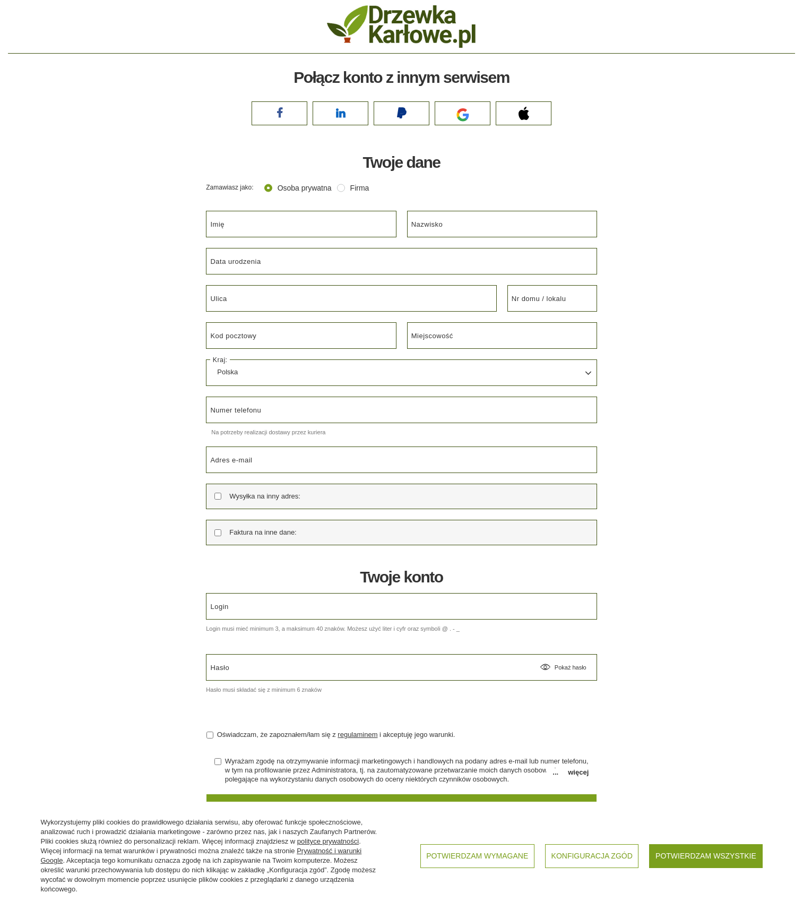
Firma (359, 188)
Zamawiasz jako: (229, 187)
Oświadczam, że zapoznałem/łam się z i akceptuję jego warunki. (330, 735)
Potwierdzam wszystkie (705, 856)
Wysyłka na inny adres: (264, 496)
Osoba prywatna (305, 188)
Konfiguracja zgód (592, 856)
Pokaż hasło (563, 667)
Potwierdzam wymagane (477, 856)
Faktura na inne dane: (262, 532)
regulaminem (357, 735)
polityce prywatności (328, 841)
